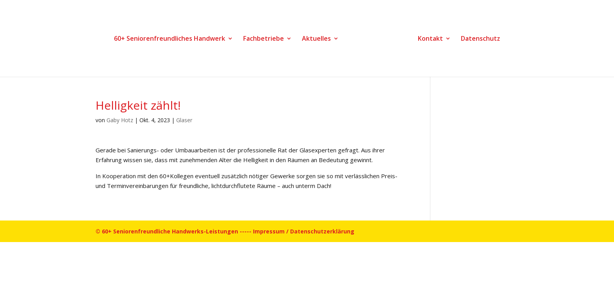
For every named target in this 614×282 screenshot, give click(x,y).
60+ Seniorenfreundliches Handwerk (169, 39)
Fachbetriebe (263, 39)
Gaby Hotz (120, 120)
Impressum (269, 231)
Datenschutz (480, 39)
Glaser (184, 120)
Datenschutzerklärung (322, 231)
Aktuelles (316, 39)
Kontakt (430, 39)
